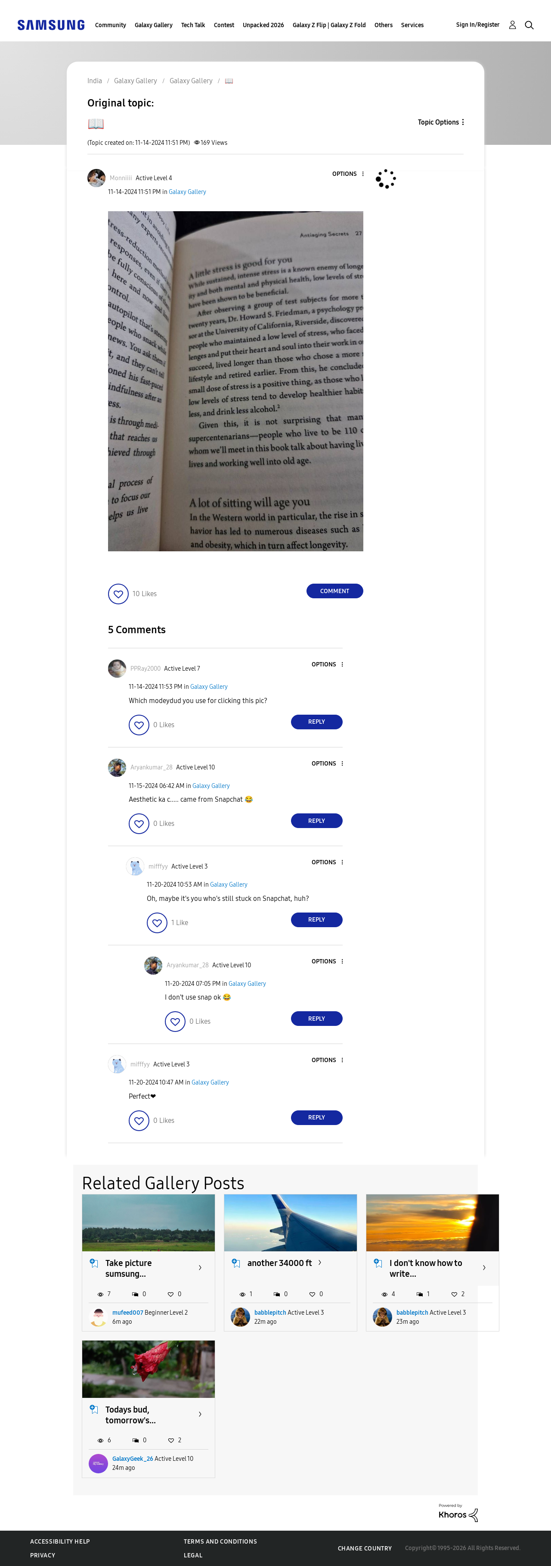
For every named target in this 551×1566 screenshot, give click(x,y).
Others (384, 25)
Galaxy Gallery (154, 25)
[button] (348, 174)
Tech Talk (193, 25)
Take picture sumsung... (128, 1268)
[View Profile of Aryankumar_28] (151, 767)
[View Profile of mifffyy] (158, 866)
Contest (224, 25)
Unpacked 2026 (263, 25)
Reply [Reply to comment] (316, 721)
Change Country (365, 1548)
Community (110, 25)
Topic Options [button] (438, 122)
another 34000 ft (280, 1263)
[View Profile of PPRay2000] (145, 668)
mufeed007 (127, 1312)
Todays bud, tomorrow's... (130, 1414)
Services (412, 25)
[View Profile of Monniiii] (121, 178)
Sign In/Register (478, 24)
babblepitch (270, 1312)
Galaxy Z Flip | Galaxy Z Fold (329, 25)
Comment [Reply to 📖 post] (334, 591)
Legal (193, 1555)
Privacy (42, 1555)
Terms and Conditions (220, 1541)
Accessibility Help (60, 1541)
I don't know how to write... (426, 1268)
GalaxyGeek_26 (132, 1459)
